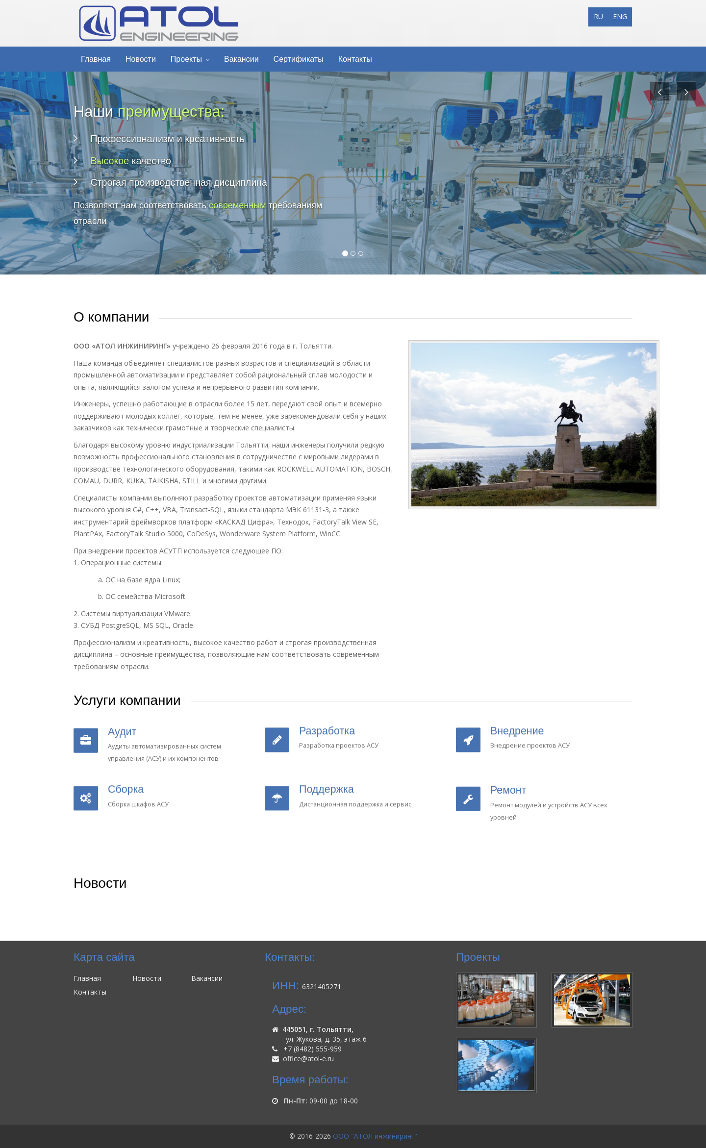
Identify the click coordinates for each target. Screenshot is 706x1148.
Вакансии (241, 59)
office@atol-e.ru (308, 1058)
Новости (141, 59)
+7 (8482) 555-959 (312, 1048)
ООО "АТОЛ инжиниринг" (375, 1136)
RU (598, 16)
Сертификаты (299, 59)
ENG (620, 16)
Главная (96, 59)
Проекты (186, 59)
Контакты (355, 59)
